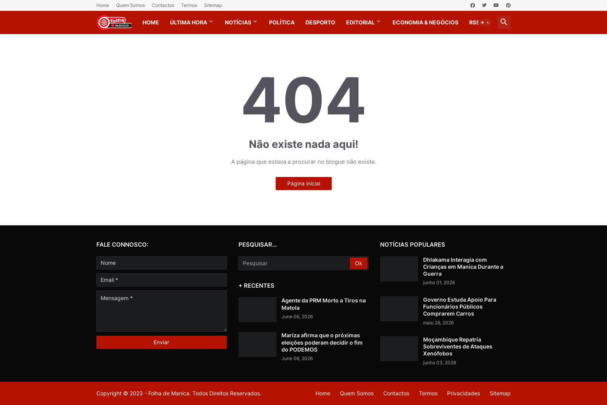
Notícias (238, 22)
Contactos (163, 5)
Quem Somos (130, 5)
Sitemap (213, 5)
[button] (485, 22)
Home (102, 5)
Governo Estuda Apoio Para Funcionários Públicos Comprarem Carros (459, 306)
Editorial (360, 22)
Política (282, 22)
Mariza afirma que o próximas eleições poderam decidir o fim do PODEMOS (322, 342)
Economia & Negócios (425, 22)
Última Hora (188, 22)
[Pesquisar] (295, 263)
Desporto (320, 22)
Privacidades (463, 393)
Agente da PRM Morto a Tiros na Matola (323, 304)
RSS (474, 22)
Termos (189, 5)
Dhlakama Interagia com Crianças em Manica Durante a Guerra (463, 266)
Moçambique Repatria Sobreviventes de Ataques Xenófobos (457, 346)
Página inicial (303, 183)
